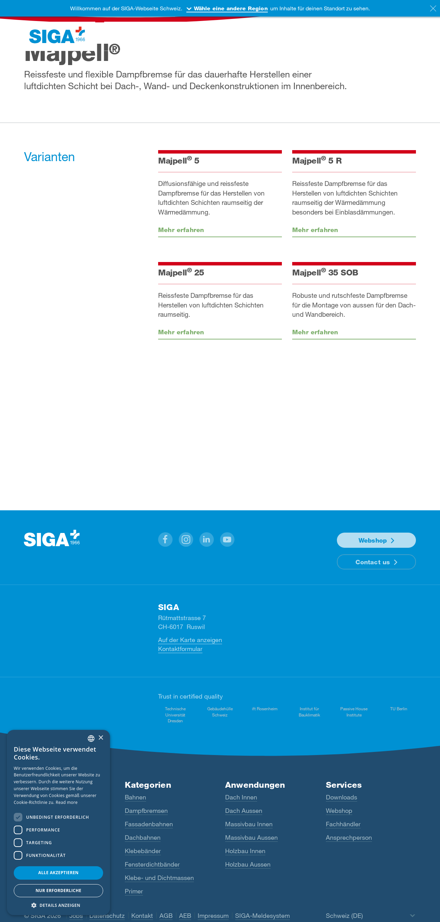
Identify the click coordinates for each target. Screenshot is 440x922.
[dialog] (58, 822)
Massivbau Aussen (251, 837)
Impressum (213, 915)
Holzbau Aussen (248, 864)
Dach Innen (241, 797)
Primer (134, 891)
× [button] (100, 738)
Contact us (372, 562)
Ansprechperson (349, 837)
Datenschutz (107, 915)
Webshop (373, 540)
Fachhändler (343, 824)
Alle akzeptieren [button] (58, 873)
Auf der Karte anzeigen (190, 639)
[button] (165, 539)
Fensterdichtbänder (152, 864)
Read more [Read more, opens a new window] (67, 802)
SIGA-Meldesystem (262, 915)
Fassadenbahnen (149, 824)
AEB (185, 915)
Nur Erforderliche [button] (58, 890)
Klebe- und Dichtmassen (159, 877)
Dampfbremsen (146, 810)
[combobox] (91, 738)
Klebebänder (143, 851)
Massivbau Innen (249, 824)
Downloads (341, 797)
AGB (166, 915)
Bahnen (135, 797)
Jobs (76, 915)
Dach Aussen (243, 810)
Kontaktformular (180, 648)
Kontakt (142, 915)
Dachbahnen (143, 837)
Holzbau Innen (245, 851)
